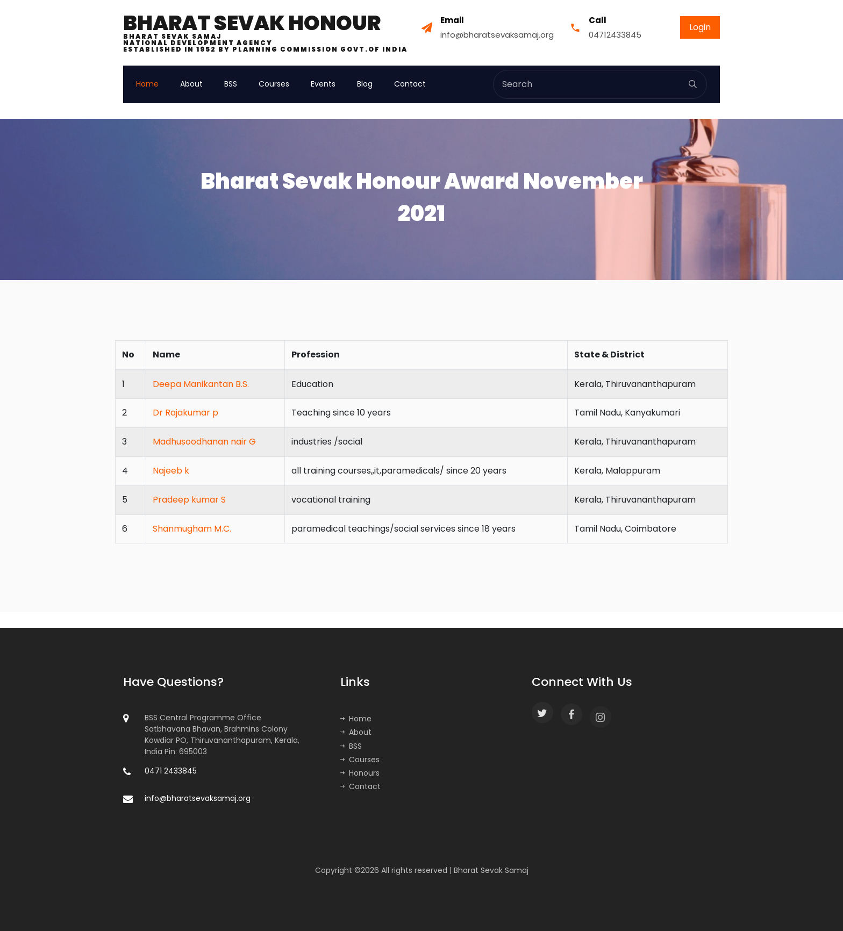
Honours (360, 773)
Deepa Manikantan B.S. (201, 384)
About (191, 83)
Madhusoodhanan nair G (204, 441)
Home (147, 83)
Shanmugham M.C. (192, 528)
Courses (274, 83)
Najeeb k (171, 470)
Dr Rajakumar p (185, 412)
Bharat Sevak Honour (265, 33)
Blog (365, 83)
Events (323, 83)
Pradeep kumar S (189, 499)
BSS (230, 83)
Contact (410, 83)
